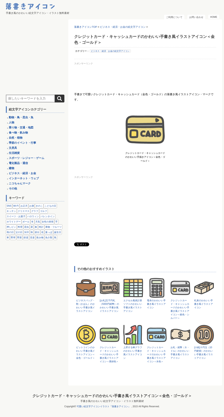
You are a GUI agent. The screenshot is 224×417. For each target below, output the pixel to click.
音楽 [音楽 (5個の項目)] (32, 237)
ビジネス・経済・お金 (22, 173)
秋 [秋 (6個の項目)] (32, 232)
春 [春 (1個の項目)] (36, 227)
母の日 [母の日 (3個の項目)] (10, 232)
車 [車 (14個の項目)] (8, 237)
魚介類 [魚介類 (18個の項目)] (48, 237)
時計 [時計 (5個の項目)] (41, 227)
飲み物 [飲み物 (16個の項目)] (40, 237)
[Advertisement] (145, 75)
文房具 (13, 147)
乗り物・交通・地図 (21, 127)
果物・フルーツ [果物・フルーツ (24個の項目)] (53, 227)
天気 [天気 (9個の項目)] (37, 221)
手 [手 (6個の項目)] (56, 221)
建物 (11, 168)
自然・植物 (15, 137)
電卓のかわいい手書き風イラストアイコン (156, 304)
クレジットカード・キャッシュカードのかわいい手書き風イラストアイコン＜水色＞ (156, 354)
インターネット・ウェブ (24, 178)
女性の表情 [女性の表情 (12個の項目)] (47, 221)
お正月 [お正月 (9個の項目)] (24, 205)
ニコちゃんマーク (20, 183)
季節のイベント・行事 (22, 142)
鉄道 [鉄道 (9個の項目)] (26, 237)
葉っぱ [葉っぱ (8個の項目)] (48, 232)
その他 (13, 188)
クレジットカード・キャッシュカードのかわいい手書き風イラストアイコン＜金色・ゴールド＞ (112, 396)
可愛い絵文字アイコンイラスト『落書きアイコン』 (104, 406)
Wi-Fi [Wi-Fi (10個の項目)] (16, 205)
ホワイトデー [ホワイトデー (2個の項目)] (14, 221)
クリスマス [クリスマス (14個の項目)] (23, 211)
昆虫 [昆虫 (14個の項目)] (26, 227)
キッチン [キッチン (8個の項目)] (11, 211)
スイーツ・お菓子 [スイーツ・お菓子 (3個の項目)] (16, 216)
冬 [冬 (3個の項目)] (32, 221)
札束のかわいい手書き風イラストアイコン (203, 304)
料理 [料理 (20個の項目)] (20, 227)
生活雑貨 (14, 152)
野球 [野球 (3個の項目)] (13, 237)
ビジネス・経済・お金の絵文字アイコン (110, 51)
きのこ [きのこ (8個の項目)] (39, 205)
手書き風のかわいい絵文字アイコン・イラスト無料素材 (112, 401)
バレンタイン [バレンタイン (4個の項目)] (48, 216)
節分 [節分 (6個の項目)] (37, 232)
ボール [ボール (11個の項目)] (25, 221)
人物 (11, 122)
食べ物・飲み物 (18, 132)
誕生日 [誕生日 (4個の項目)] (57, 232)
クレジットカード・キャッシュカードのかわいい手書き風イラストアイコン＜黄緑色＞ (109, 354)
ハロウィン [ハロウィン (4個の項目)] (33, 216)
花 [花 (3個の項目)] (42, 232)
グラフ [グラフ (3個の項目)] (34, 211)
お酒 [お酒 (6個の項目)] (31, 205)
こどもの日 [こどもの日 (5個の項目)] (50, 205)
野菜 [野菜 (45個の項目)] (19, 237)
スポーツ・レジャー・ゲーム (26, 158)
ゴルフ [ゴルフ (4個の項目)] (43, 211)
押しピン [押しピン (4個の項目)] (11, 227)
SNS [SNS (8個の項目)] (9, 205)
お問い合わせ (196, 17)
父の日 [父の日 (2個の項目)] (18, 232)
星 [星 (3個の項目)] (32, 227)
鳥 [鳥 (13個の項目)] (55, 237)
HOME (213, 17)
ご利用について (174, 17)
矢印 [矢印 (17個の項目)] (26, 232)
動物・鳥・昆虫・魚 (21, 117)
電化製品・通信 (18, 163)
